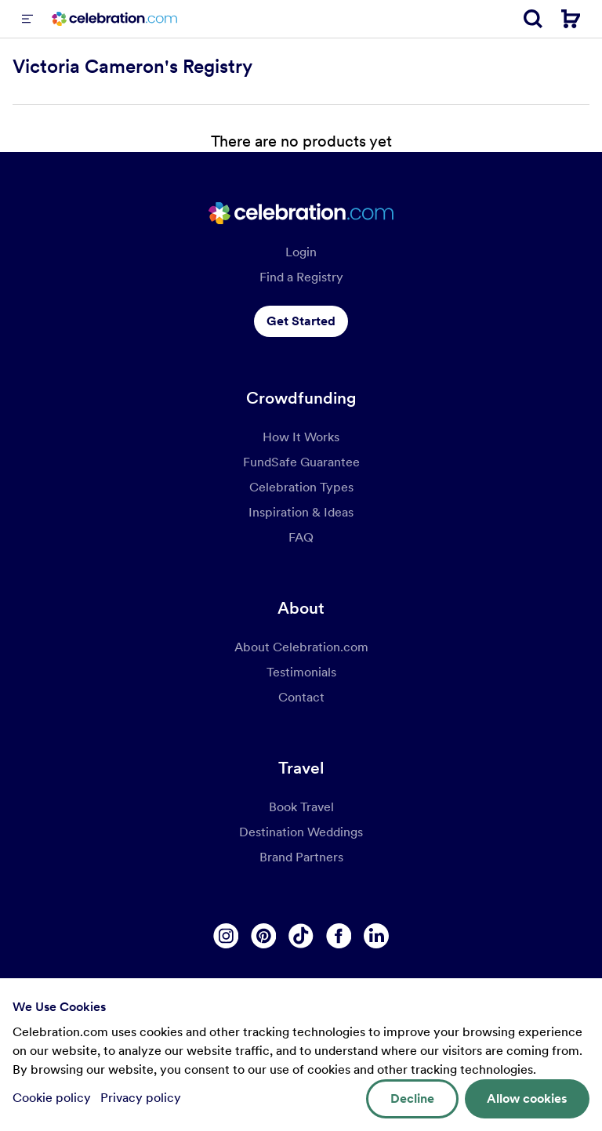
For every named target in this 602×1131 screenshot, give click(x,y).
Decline (412, 1098)
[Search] (533, 19)
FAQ (301, 537)
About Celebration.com (301, 647)
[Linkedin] (376, 935)
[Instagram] (225, 935)
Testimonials (301, 672)
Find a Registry (301, 277)
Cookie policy (53, 1097)
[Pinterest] (263, 935)
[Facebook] (338, 935)
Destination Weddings (301, 832)
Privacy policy (140, 1097)
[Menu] (27, 18)
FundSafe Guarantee (301, 462)
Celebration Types (301, 487)
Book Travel (301, 806)
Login (301, 252)
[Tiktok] (301, 935)
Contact (301, 697)
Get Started (301, 321)
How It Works (301, 437)
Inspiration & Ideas (301, 512)
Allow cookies (527, 1098)
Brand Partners (301, 857)
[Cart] (570, 19)
